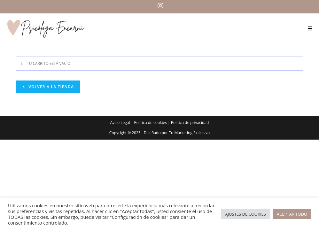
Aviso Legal (120, 122)
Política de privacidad (190, 122)
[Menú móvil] (310, 28)
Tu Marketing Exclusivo (189, 132)
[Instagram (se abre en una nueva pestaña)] (159, 6)
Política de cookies (150, 122)
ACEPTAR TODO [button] (292, 214)
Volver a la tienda (50, 86)
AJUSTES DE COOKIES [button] (245, 214)
